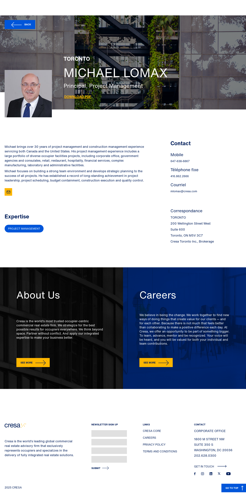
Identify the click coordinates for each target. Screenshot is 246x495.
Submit (95, 468)
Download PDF (77, 96)
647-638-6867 (180, 161)
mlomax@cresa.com (183, 191)
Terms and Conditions (160, 451)
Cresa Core (152, 431)
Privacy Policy (154, 444)
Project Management (24, 228)
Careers (149, 438)
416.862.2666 (179, 176)
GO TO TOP (232, 488)
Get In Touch (210, 466)
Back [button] (27, 24)
